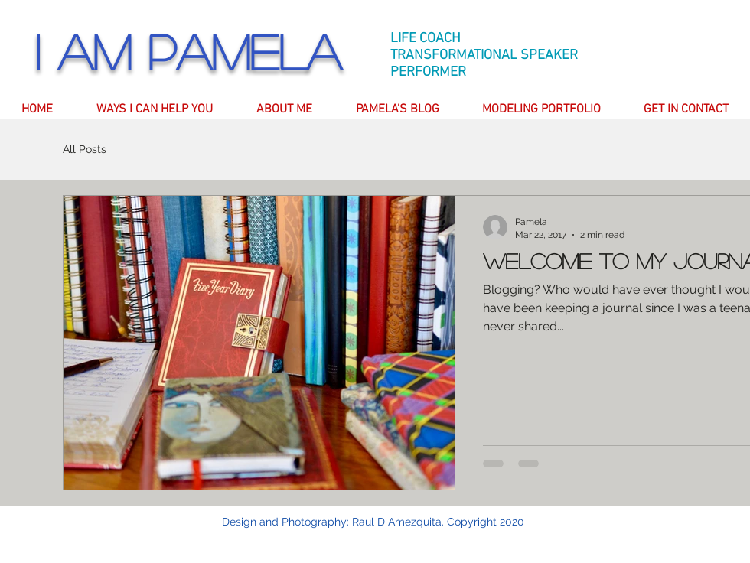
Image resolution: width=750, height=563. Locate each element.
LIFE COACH (425, 39)
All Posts (84, 149)
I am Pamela (187, 51)
